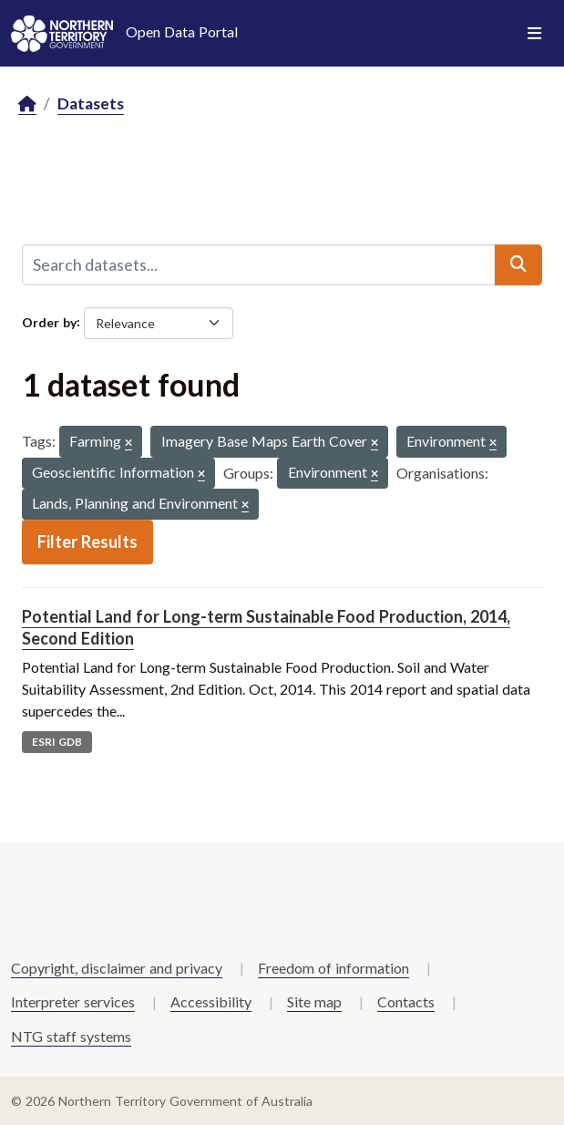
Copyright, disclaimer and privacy (116, 967)
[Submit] (518, 264)
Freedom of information (333, 967)
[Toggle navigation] (534, 33)
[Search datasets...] (259, 264)
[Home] (27, 104)
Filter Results (87, 542)
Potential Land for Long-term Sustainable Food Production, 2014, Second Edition (266, 626)
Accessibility (210, 1001)
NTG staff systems (71, 1036)
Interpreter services (73, 1001)
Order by (49, 321)
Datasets (90, 103)
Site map (314, 1001)
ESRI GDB (57, 741)
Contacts (406, 1001)
